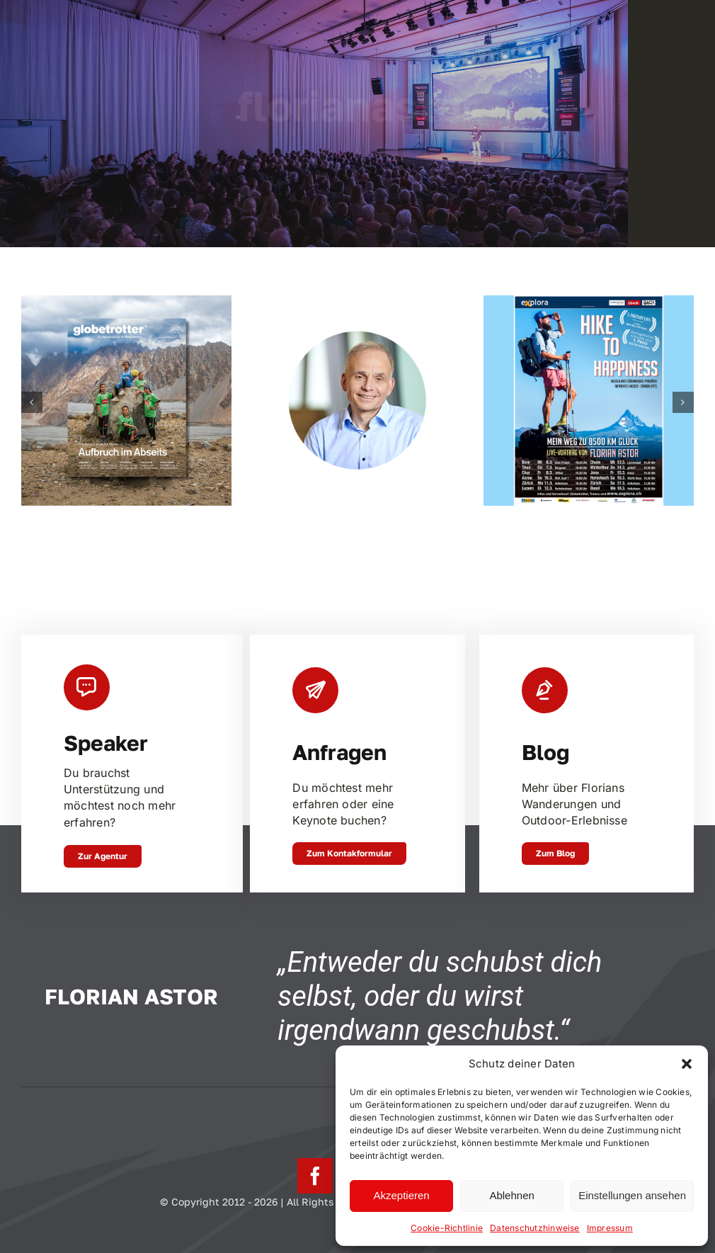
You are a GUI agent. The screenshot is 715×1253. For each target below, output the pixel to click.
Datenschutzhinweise (535, 1228)
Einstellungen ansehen (632, 1195)
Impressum (610, 1228)
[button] (687, 1064)
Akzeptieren (401, 1195)
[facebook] (315, 1176)
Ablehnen (511, 1195)
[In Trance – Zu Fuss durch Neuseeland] (126, 302)
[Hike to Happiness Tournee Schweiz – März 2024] (589, 302)
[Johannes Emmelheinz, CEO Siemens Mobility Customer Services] (358, 302)
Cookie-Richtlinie (447, 1228)
